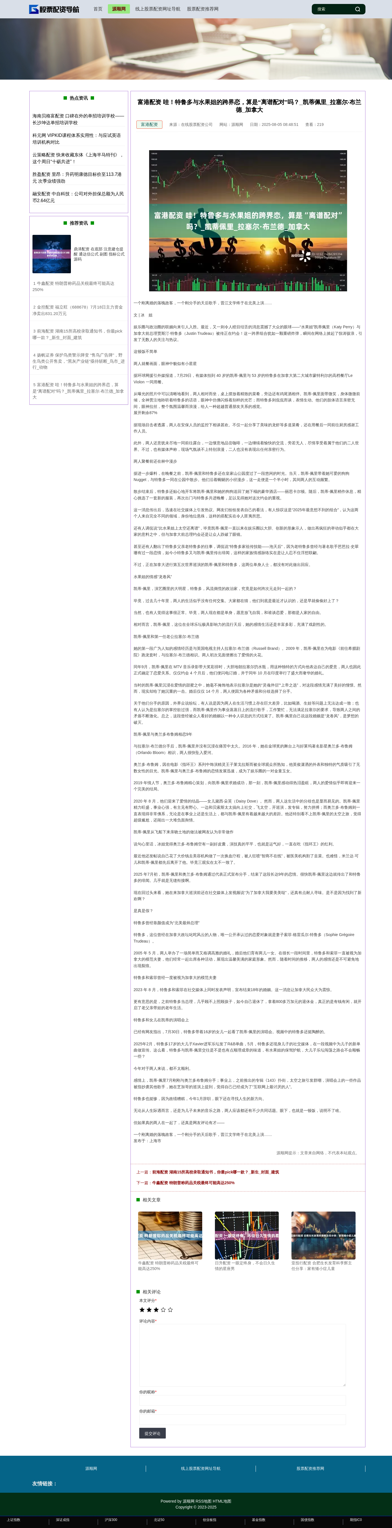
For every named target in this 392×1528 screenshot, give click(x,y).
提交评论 (152, 1433)
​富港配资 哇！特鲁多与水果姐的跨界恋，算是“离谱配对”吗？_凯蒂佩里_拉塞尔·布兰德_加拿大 (78, 390)
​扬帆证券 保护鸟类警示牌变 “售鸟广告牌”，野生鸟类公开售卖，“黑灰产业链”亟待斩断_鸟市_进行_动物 (78, 361)
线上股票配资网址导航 (157, 8)
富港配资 (149, 124)
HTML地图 (222, 1501)
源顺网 (119, 8)
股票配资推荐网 (203, 8)
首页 (98, 8)
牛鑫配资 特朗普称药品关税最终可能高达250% (193, 1183)
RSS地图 (203, 1501)
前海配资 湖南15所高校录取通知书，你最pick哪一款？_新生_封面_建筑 (215, 1172)
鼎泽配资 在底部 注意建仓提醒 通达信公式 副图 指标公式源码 (99, 254)
